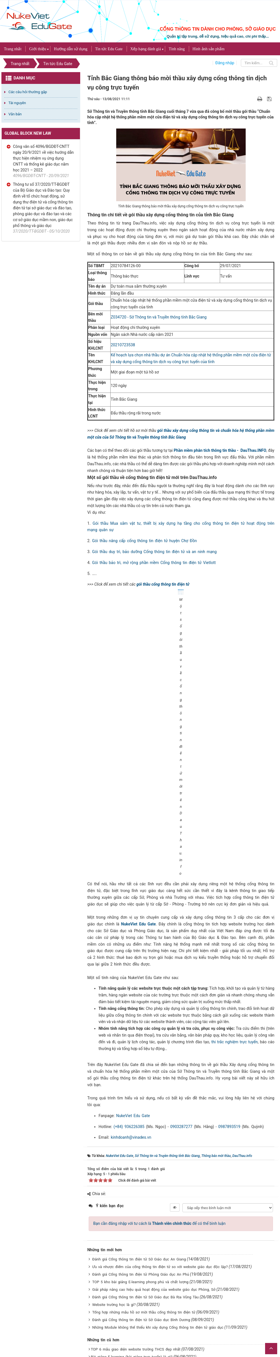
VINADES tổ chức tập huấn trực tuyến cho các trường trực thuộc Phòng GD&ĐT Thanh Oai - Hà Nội (175, 1266)
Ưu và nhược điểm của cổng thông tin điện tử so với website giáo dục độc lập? (160, 1145)
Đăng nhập (224, 63)
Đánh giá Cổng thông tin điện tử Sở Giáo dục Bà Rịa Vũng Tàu (145, 1175)
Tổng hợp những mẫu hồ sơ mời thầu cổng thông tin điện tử (143, 1191)
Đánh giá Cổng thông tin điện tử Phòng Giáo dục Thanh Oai (141, 1250)
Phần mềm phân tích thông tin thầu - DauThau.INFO (220, 450)
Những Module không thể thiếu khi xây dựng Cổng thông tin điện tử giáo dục (157, 1206)
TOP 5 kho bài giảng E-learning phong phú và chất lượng (140, 1160)
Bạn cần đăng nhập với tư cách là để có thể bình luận (159, 1102)
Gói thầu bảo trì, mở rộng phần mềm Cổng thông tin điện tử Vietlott (154, 562)
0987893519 (229, 1005)
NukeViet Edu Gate (138, 802)
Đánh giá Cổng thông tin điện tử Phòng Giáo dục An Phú (140, 1153)
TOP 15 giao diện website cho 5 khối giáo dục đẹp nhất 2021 (143, 1294)
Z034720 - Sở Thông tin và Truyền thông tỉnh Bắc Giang (159, 317)
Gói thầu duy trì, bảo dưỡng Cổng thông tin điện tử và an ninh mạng (154, 551)
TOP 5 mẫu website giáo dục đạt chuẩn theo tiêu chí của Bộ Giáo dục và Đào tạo (160, 1243)
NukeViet (228, 1323)
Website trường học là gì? (114, 1183)
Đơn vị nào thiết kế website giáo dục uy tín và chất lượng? (140, 1258)
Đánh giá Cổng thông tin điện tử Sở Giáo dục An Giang (139, 1138)
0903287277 (181, 1005)
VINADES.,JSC (268, 1323)
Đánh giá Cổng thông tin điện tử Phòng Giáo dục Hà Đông (140, 1286)
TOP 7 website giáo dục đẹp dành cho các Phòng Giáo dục (141, 1279)
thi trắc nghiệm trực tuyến (234, 920)
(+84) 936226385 (129, 1005)
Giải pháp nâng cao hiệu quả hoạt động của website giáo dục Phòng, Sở (154, 1168)
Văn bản (15, 114)
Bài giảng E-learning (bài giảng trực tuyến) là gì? (132, 1235)
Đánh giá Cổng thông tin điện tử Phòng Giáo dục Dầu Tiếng (141, 1301)
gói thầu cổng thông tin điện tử (162, 584)
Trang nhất (12, 49)
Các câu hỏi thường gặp (27, 92)
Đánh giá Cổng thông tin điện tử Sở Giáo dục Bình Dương (141, 1198)
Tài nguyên (17, 103)
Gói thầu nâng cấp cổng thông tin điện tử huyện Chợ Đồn (144, 540)
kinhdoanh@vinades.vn (131, 1016)
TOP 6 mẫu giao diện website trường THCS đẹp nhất (135, 1228)
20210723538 (123, 345)
